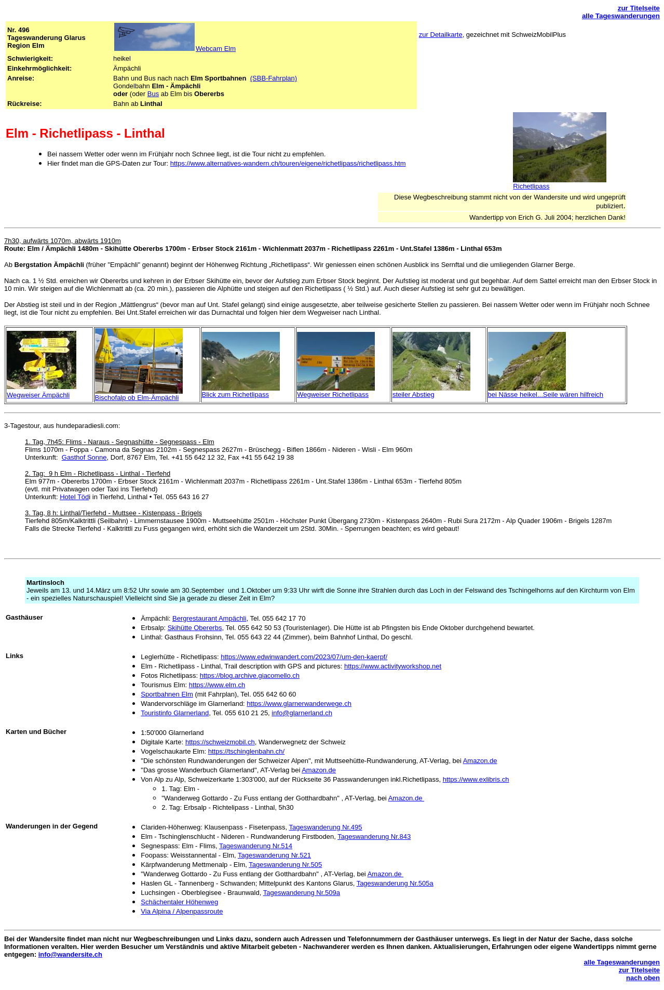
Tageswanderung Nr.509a (301, 893)
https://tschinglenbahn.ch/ (246, 751)
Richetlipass (531, 186)
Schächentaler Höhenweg (179, 902)
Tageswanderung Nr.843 (374, 836)
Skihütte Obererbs (195, 628)
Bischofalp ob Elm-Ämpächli (137, 398)
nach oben (643, 978)
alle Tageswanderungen (621, 16)
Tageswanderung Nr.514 (255, 846)
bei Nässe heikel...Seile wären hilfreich (546, 394)
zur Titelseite (639, 8)
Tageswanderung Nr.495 (325, 827)
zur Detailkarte (441, 34)
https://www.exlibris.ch (476, 779)
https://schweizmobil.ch (220, 742)
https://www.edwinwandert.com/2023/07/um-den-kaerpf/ (304, 657)
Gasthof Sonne (84, 457)
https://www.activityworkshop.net (392, 666)
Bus (153, 94)
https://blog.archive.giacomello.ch (250, 675)
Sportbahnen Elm (167, 694)
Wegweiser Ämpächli (38, 395)
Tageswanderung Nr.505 (285, 864)
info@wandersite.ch (70, 954)
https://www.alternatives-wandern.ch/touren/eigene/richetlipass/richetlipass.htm (288, 163)
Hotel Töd (74, 497)
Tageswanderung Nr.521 (274, 855)
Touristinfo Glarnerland (175, 713)
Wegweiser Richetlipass (333, 394)
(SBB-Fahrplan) (273, 78)
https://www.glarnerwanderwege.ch (299, 703)
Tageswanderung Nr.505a (395, 883)
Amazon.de (480, 761)
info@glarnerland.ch (302, 713)
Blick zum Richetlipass (235, 394)
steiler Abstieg (413, 394)
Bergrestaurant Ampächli (209, 618)
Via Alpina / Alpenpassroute (182, 911)
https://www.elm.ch (217, 685)
